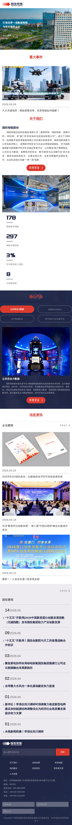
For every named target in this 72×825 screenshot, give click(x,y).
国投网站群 (42, 804)
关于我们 (13, 763)
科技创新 (58, 763)
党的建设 (13, 768)
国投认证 (7, 811)
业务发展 (36, 763)
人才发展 (13, 774)
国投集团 (7, 804)
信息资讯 (36, 768)
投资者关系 (58, 768)
